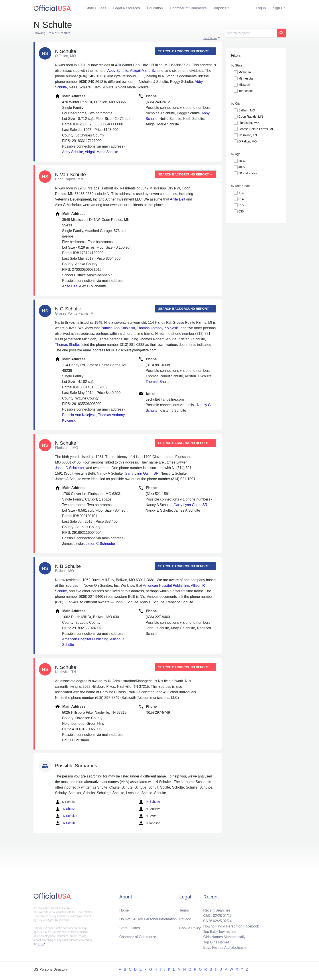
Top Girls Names (216, 942)
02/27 (227, 916)
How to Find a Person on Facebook (231, 926)
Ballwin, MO (246, 110)
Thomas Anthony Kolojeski (158, 328)
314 (241, 199)
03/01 (207, 916)
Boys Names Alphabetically (224, 947)
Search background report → (185, 51)
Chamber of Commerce (188, 8)
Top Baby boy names (219, 931)
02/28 (217, 916)
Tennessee (246, 91)
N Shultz (65, 809)
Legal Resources (126, 8)
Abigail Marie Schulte (146, 70)
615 (241, 205)
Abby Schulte (117, 70)
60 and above (247, 173)
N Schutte (149, 802)
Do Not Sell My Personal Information (148, 919)
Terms (184, 910)
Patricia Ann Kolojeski (118, 328)
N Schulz (65, 823)
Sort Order (210, 38)
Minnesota (245, 78)
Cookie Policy (190, 928)
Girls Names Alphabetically (224, 937)
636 (241, 211)
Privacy (185, 919)
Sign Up (279, 8)
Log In (261, 8)
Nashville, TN (247, 135)
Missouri (244, 85)
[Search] (251, 33)
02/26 (207, 921)
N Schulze (66, 816)
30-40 (242, 161)
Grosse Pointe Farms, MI (255, 129)
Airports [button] (220, 8)
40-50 (242, 167)
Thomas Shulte (67, 345)
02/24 (227, 921)
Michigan (244, 72)
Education (155, 8)
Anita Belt (177, 199)
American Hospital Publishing (166, 585)
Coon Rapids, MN (250, 117)
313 (241, 193)
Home (124, 910)
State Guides (96, 8)
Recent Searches (216, 910)
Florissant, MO (248, 123)
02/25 (217, 921)
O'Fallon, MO (247, 141)
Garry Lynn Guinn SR (141, 473)
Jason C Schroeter (69, 468)
